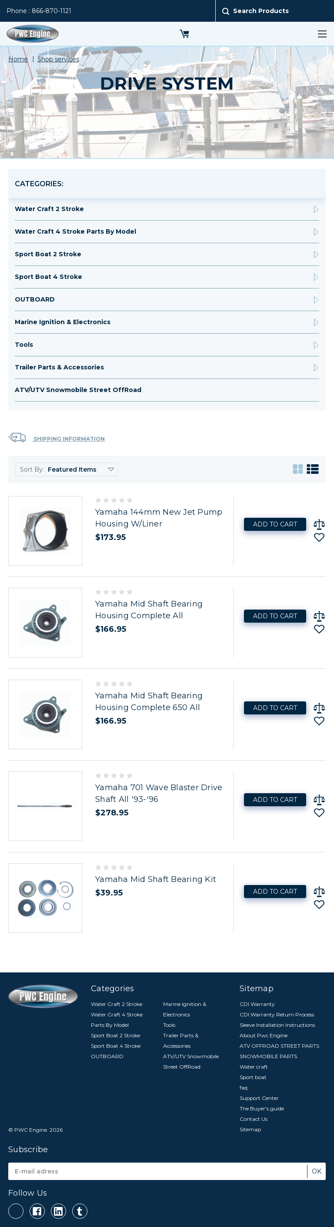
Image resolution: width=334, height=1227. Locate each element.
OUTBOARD (35, 299)
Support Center (259, 1098)
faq (243, 1087)
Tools (24, 345)
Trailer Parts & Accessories (59, 367)
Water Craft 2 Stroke (49, 209)
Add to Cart (275, 524)
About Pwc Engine (263, 1035)
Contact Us (253, 1119)
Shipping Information (56, 437)
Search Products (261, 11)
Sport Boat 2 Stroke (48, 254)
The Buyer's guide (262, 1108)
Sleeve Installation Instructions (277, 1025)
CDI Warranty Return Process (277, 1014)
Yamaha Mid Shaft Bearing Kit (155, 879)
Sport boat (253, 1077)
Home (18, 59)
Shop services (58, 59)
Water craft (254, 1066)
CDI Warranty (257, 1004)
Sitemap (250, 1129)
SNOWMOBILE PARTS (268, 1056)
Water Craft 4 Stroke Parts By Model (75, 231)
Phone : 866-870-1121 (39, 11)
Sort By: (32, 469)
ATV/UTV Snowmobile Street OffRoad (78, 390)
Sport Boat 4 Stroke (48, 277)
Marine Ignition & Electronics (62, 322)
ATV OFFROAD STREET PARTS (279, 1046)
